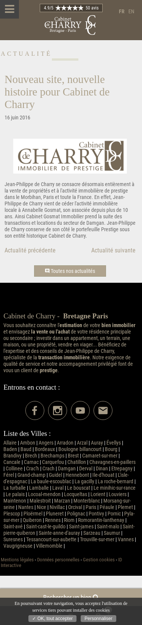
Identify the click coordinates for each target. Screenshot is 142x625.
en (131, 11)
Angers (46, 443)
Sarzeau (91, 533)
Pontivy (96, 514)
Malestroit (40, 501)
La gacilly (84, 481)
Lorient (98, 494)
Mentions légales (17, 559)
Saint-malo (108, 526)
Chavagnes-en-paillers (112, 462)
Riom (69, 520)
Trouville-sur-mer (97, 539)
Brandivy (12, 456)
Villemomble (49, 546)
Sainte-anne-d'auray (59, 533)
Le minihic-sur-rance (115, 488)
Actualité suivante (113, 250)
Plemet (125, 507)
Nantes (25, 507)
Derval (85, 468)
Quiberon (32, 520)
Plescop (11, 514)
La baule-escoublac (51, 481)
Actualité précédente (30, 250)
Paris (91, 507)
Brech (31, 456)
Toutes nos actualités (70, 271)
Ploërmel (32, 514)
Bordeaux (45, 449)
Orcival (75, 507)
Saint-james (81, 526)
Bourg (111, 449)
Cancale (11, 462)
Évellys (113, 443)
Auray (97, 443)
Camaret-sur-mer (99, 456)
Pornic (114, 514)
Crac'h (32, 468)
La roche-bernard (115, 481)
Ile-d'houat (103, 475)
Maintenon (14, 501)
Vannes (126, 539)
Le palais (15, 494)
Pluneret (55, 514)
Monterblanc (86, 501)
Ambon (27, 443)
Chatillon (76, 462)
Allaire (10, 443)
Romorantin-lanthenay (101, 520)
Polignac (76, 514)
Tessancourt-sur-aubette (51, 539)
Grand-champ (31, 475)
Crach (48, 468)
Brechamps (52, 456)
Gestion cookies (99, 559)
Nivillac (57, 507)
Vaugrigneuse (18, 546)
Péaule (107, 507)
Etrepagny (122, 468)
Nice (41, 507)
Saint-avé (13, 526)
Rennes (53, 520)
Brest (73, 456)
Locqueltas (75, 494)
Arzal (82, 443)
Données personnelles (58, 559)
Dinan (102, 468)
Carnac (31, 462)
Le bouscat (78, 488)
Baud (25, 449)
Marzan (62, 501)
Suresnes (13, 539)
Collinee (14, 468)
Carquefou (53, 462)
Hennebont (77, 475)
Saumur (112, 533)
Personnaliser (98, 618)
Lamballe (39, 488)
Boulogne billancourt (79, 449)
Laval (58, 488)
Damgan (67, 468)
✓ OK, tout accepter (52, 618)
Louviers (117, 494)
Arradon (65, 443)
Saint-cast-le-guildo (46, 526)
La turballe (14, 488)
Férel (8, 475)
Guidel (55, 475)
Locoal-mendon (44, 494)
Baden (10, 449)
